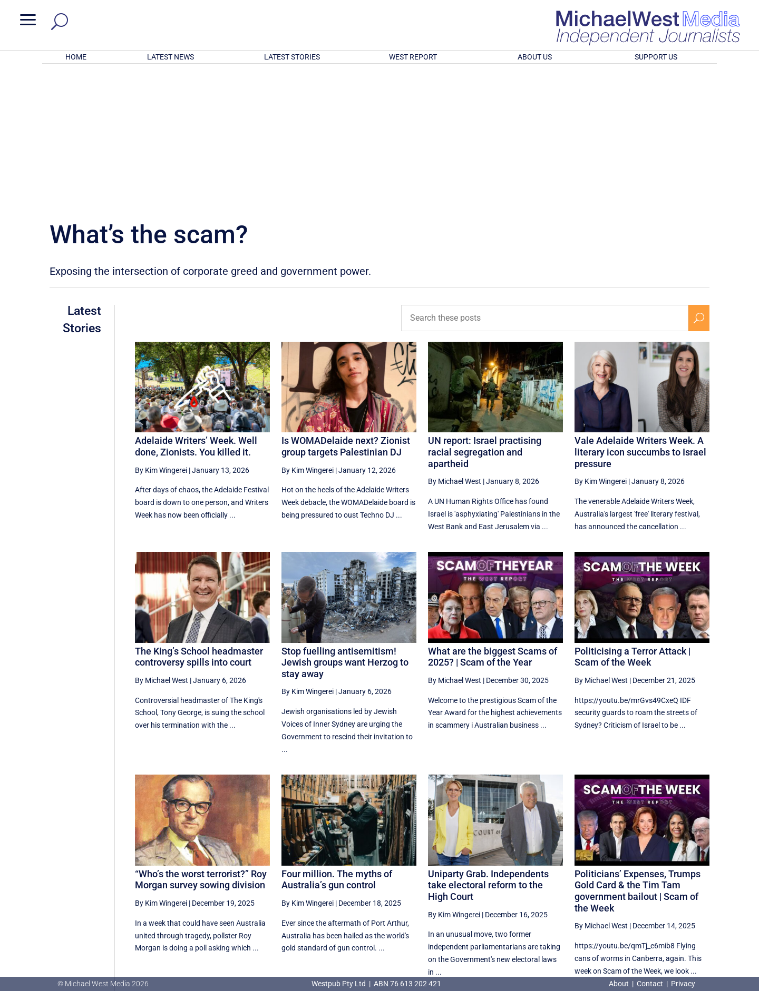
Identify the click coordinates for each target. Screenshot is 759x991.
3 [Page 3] (609, 880)
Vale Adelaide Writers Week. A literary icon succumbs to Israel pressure (640, 314)
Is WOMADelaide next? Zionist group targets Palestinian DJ (345, 308)
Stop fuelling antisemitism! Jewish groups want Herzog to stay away (344, 524)
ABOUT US (535, 57)
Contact (650, 983)
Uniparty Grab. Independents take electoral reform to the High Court (488, 747)
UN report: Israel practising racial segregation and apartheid (484, 314)
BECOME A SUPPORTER (704, 919)
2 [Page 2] (587, 880)
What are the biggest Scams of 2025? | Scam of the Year (492, 519)
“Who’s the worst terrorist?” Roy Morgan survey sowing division (201, 741)
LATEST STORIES (292, 57)
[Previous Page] (564, 880)
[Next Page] (698, 880)
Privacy (683, 983)
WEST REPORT (413, 57)
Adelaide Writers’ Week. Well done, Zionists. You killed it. (196, 308)
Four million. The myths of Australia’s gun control (336, 741)
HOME (75, 57)
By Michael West (454, 343)
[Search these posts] (544, 180)
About (619, 983)
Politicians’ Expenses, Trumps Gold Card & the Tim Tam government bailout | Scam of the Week (637, 753)
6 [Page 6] (676, 880)
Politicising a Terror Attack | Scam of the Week (632, 519)
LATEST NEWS (170, 57)
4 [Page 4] (631, 880)
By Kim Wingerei (161, 332)
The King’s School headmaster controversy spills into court (199, 519)
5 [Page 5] (654, 880)
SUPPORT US (656, 57)
